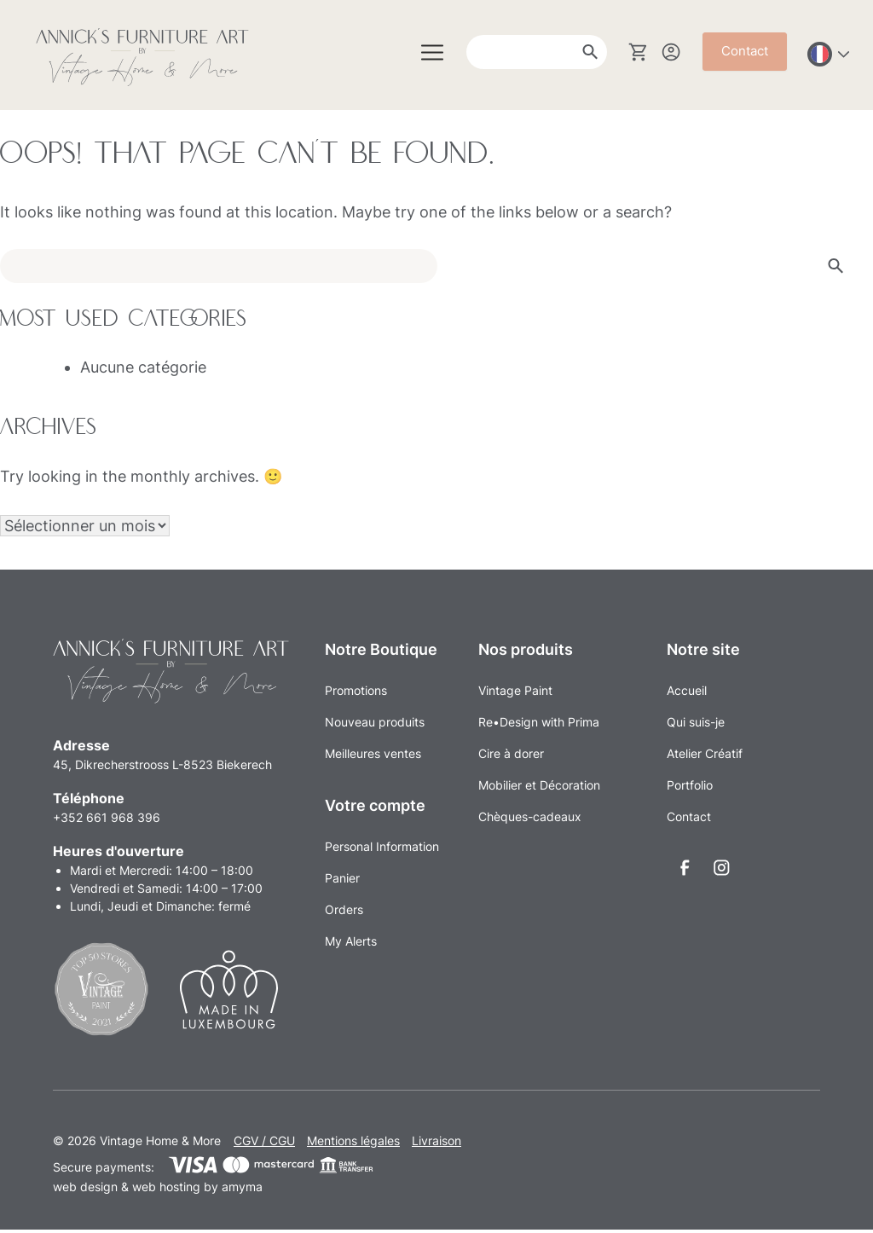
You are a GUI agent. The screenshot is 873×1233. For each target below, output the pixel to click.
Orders (344, 909)
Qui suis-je (696, 722)
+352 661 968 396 (106, 820)
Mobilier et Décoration (539, 785)
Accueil (687, 690)
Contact (744, 51)
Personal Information (382, 846)
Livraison (436, 1144)
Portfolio (690, 785)
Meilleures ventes (373, 753)
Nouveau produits (375, 722)
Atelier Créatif (705, 753)
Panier (342, 878)
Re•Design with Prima (538, 722)
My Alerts (351, 941)
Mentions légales (353, 1144)
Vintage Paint (515, 690)
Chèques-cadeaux (529, 816)
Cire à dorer (511, 753)
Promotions (356, 690)
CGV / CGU (264, 1144)
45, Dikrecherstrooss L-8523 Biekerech (162, 768)
